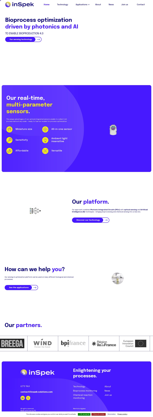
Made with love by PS (28, 408)
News (111, 5)
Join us (124, 5)
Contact (141, 5)
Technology (62, 5)
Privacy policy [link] (122, 414)
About (98, 5)
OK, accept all (84, 414)
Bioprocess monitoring (85, 388)
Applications (81, 5)
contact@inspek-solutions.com (37, 389)
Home (46, 5)
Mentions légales (79, 406)
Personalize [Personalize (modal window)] (111, 414)
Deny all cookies (99, 414)
